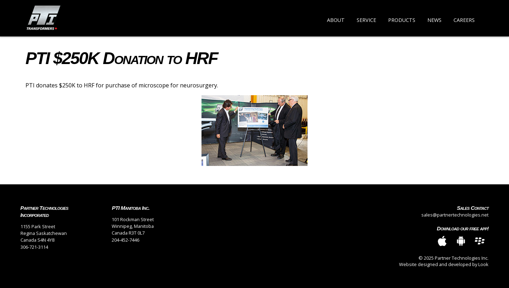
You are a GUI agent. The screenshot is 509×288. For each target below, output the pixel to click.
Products (401, 20)
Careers (464, 20)
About (336, 20)
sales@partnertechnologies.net (454, 215)
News (434, 20)
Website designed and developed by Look (443, 264)
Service (366, 20)
